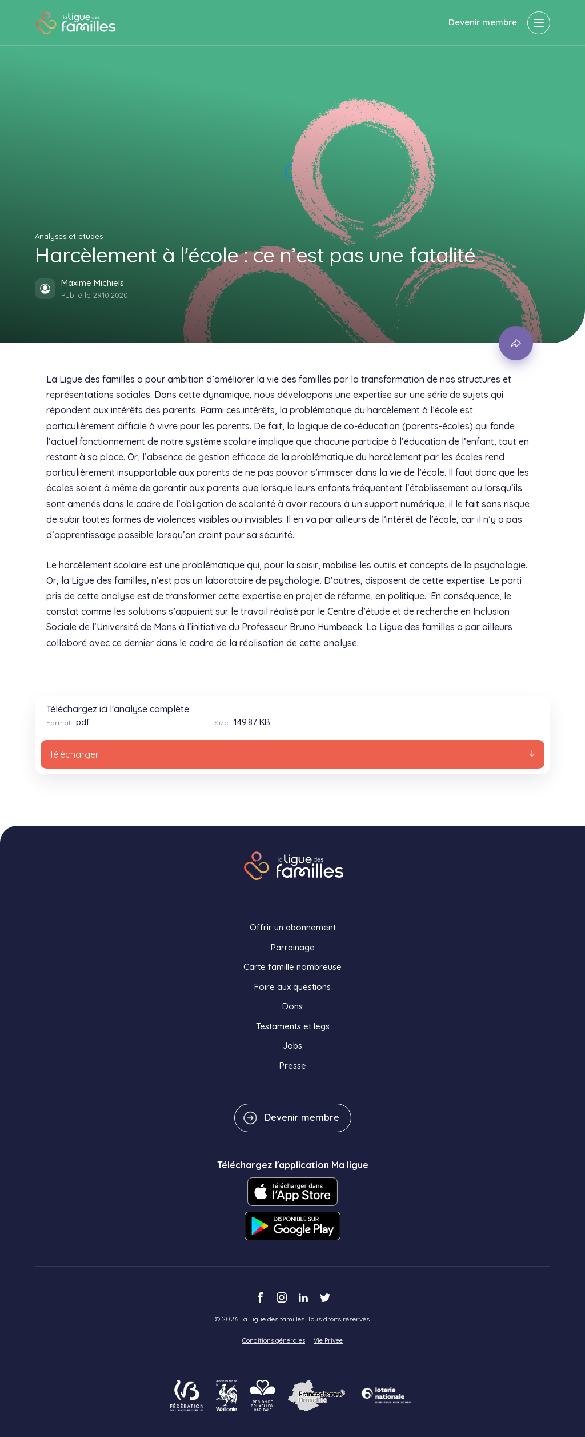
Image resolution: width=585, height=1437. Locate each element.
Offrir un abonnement (293, 927)
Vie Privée (328, 1340)
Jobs (292, 1045)
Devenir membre (482, 22)
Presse (292, 1065)
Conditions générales (273, 1340)
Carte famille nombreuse (292, 966)
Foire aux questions (292, 986)
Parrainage (293, 947)
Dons (292, 1006)
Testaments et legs (293, 1026)
